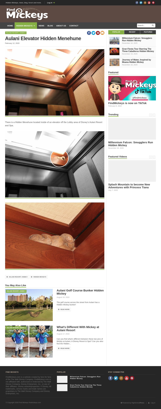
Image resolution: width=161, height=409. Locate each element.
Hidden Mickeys (25, 26)
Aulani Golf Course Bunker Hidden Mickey (80, 292)
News (41, 26)
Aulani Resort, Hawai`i (16, 33)
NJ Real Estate (127, 382)
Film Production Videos (144, 382)
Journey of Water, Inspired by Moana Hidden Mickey (136, 61)
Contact (73, 26)
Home (10, 26)
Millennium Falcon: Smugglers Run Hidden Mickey (137, 39)
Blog (50, 26)
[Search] (153, 25)
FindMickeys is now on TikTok (127, 103)
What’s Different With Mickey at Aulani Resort (78, 329)
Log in (151, 403)
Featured (148, 32)
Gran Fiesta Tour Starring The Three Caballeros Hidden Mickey (138, 50)
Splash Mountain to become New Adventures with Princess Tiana (129, 186)
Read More (64, 309)
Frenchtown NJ (114, 382)
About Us (61, 26)
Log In (51, 3)
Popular (116, 32)
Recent (132, 32)
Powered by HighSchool (132, 403)
